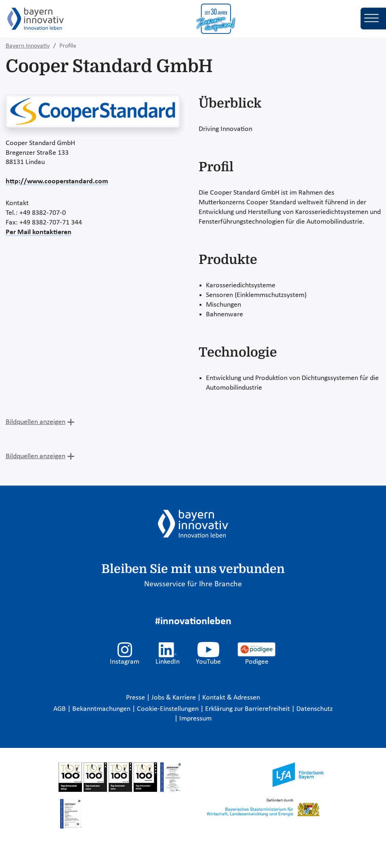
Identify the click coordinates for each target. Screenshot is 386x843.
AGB (60, 709)
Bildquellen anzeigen (35, 422)
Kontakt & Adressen (231, 698)
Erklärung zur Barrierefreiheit (248, 709)
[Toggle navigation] (373, 18)
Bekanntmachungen (102, 709)
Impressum (195, 719)
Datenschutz (314, 709)
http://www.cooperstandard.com (57, 181)
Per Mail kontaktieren (38, 232)
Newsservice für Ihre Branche (193, 584)
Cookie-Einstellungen (168, 709)
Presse (136, 698)
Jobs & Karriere (174, 698)
